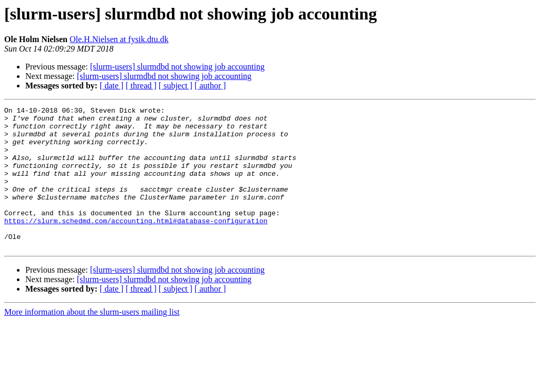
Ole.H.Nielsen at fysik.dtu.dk (119, 39)
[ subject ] (175, 85)
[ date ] (111, 85)
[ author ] (210, 85)
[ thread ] (141, 85)
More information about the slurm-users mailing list (91, 340)
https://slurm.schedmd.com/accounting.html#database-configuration (135, 244)
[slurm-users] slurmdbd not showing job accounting (177, 66)
